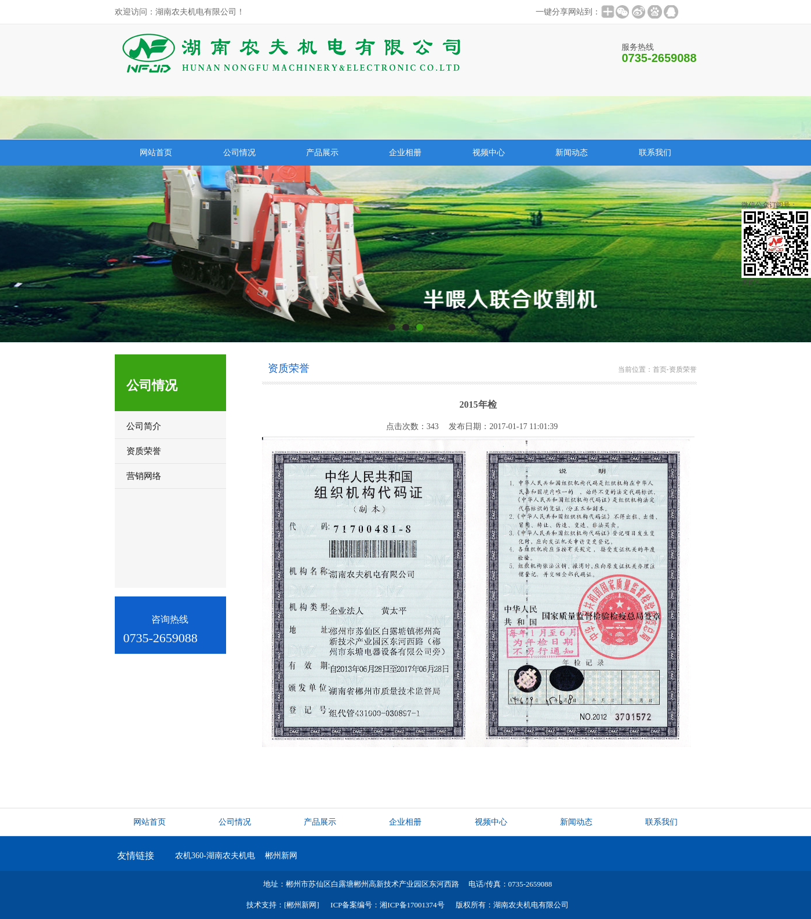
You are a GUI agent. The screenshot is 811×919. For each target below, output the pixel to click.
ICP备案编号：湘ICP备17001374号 (387, 904)
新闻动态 (571, 152)
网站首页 (156, 152)
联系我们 (655, 152)
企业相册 (405, 152)
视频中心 (488, 152)
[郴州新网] (301, 904)
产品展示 (322, 152)
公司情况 (239, 152)
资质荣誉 (683, 369)
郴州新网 (281, 855)
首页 (660, 369)
